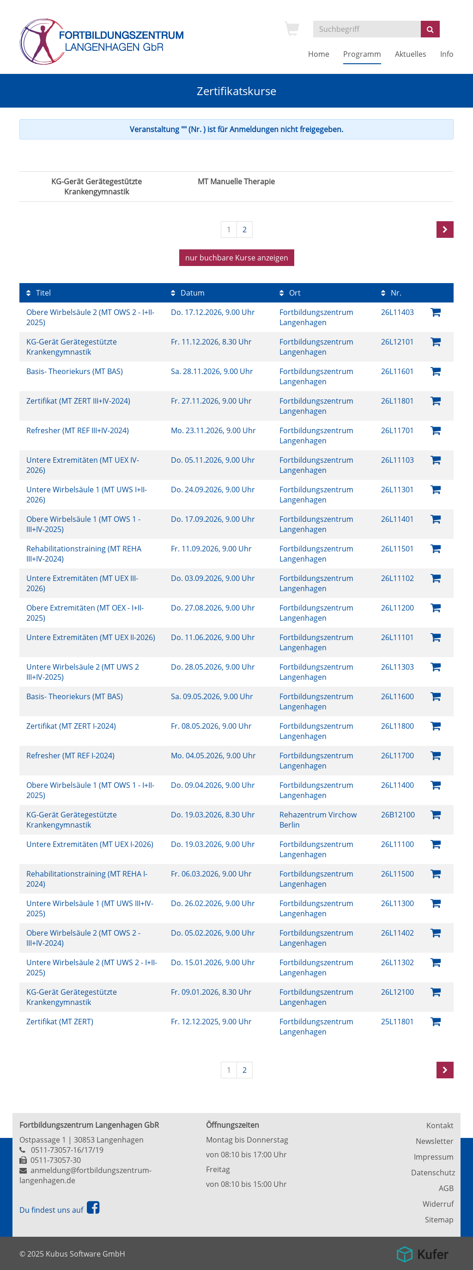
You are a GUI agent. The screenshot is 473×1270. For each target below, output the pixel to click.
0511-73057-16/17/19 (67, 1150)
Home (318, 54)
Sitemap (439, 1220)
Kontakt (440, 1125)
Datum (188, 293)
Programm (362, 54)
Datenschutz (432, 1172)
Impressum (434, 1157)
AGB (446, 1188)
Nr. (391, 293)
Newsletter (435, 1141)
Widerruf (438, 1204)
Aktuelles (410, 54)
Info (447, 54)
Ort (290, 293)
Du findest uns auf (59, 1210)
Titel (38, 293)
